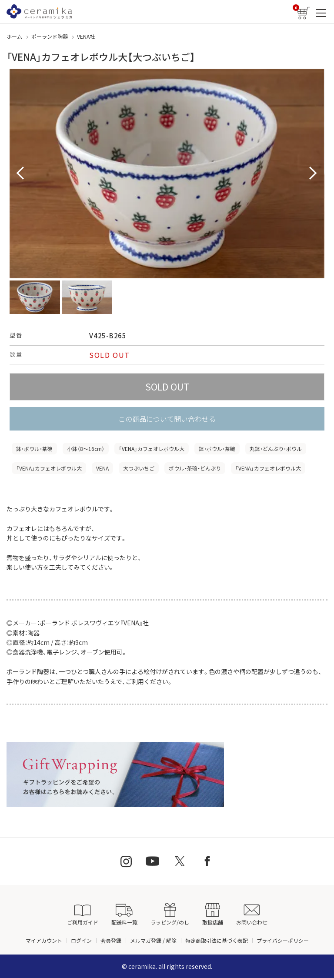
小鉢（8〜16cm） (85, 448)
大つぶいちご (138, 468)
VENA (102, 468)
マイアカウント (44, 940)
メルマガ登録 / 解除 (153, 940)
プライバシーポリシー (283, 940)
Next (313, 173)
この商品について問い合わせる (167, 419)
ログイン (81, 940)
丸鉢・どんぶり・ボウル (276, 448)
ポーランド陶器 (49, 36)
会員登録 (110, 940)
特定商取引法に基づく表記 (216, 940)
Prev (21, 173)
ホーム (14, 36)
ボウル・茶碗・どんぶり (195, 468)
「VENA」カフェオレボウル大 (151, 448)
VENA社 (86, 36)
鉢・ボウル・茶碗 (34, 448)
